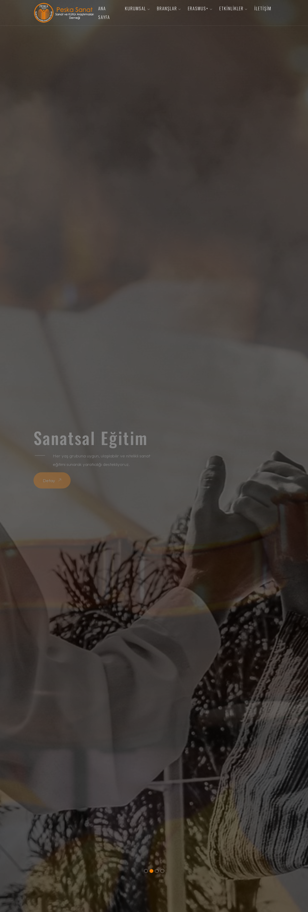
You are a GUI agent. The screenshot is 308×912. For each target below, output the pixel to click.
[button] (146, 871)
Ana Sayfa (104, 12)
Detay (52, 480)
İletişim (262, 8)
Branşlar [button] (169, 8)
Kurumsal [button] (137, 8)
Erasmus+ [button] (200, 8)
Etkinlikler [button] (233, 8)
